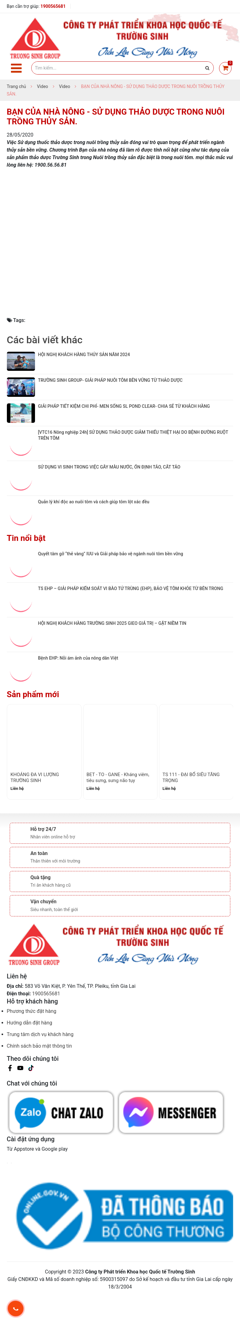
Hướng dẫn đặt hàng (29, 1049)
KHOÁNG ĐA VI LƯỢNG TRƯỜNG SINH (34, 804)
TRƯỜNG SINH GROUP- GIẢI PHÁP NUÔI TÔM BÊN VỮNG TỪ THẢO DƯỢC (110, 389)
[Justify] (207, 68)
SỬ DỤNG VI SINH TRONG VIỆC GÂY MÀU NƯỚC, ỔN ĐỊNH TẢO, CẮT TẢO (109, 493)
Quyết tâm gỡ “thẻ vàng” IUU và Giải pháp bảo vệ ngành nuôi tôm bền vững (110, 580)
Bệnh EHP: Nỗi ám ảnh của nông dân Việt (78, 684)
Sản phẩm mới (33, 721)
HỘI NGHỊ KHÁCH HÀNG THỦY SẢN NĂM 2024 (84, 354)
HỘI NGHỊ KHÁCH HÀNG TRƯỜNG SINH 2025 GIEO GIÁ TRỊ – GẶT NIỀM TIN (112, 649)
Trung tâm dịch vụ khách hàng (40, 1061)
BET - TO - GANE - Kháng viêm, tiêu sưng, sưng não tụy (118, 804)
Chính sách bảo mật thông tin (39, 1073)
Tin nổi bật (26, 564)
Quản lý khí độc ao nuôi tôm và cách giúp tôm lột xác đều (93, 528)
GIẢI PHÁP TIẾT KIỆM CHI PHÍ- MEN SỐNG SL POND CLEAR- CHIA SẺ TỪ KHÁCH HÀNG (124, 424)
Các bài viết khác (44, 340)
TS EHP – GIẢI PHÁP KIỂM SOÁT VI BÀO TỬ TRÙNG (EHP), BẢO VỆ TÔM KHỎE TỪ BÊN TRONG (130, 615)
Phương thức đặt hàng (32, 1038)
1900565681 (53, 6)
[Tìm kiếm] (123, 68)
